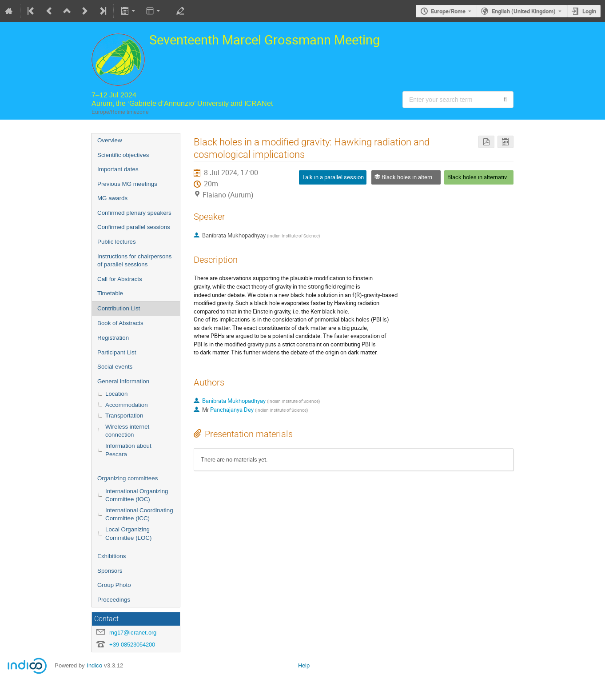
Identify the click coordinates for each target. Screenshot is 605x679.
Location (116, 393)
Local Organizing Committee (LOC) (128, 533)
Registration (113, 337)
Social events (114, 366)
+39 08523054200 (132, 644)
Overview (109, 140)
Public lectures (116, 241)
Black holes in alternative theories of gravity (501, 177)
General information (123, 381)
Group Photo (114, 585)
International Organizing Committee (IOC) (136, 495)
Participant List (116, 352)
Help (304, 665)
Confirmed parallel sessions (133, 227)
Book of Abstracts (120, 323)
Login (589, 11)
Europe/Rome (448, 11)
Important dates (118, 169)
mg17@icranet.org (132, 632)
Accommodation (126, 405)
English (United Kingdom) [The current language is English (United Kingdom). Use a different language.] (524, 11)
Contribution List (118, 308)
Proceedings (113, 599)
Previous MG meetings (127, 184)
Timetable (110, 293)
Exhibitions (111, 556)
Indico (94, 665)
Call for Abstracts (119, 279)
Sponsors (109, 570)
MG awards (112, 198)
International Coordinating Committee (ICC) (139, 514)
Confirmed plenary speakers (134, 212)
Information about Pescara (128, 450)
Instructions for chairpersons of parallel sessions (134, 260)
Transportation (124, 415)
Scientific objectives (123, 155)
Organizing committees (127, 478)
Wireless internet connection (127, 430)
